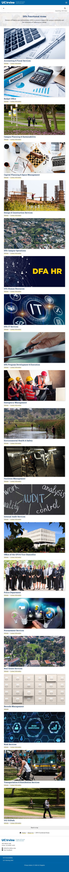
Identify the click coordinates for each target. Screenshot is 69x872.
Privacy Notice (28, 865)
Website (6, 63)
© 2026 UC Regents (39, 865)
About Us (31, 833)
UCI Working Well (8, 860)
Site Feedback (8, 850)
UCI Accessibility (8, 857)
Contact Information (15, 63)
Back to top (34, 827)
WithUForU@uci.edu (10, 848)
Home (24, 833)
